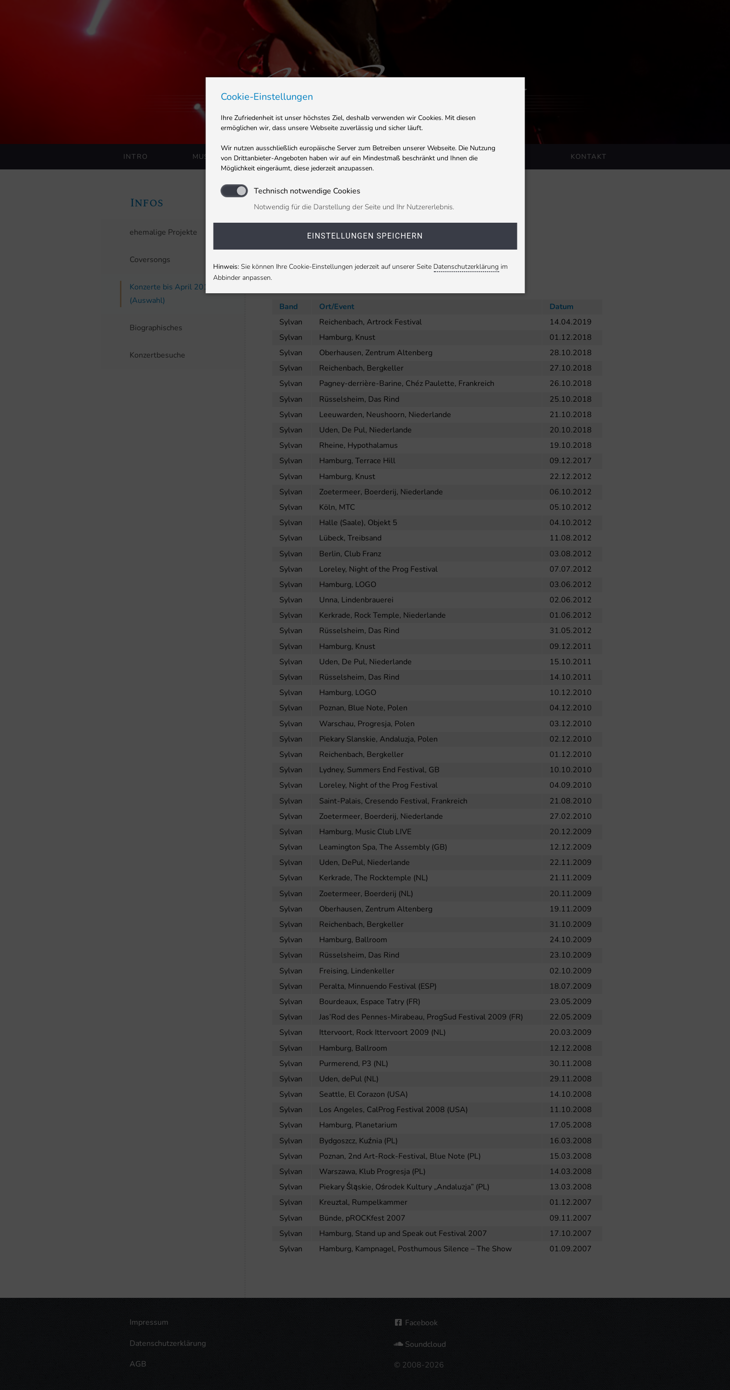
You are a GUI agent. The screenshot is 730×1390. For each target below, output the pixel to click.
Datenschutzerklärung (466, 266)
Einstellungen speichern (365, 235)
